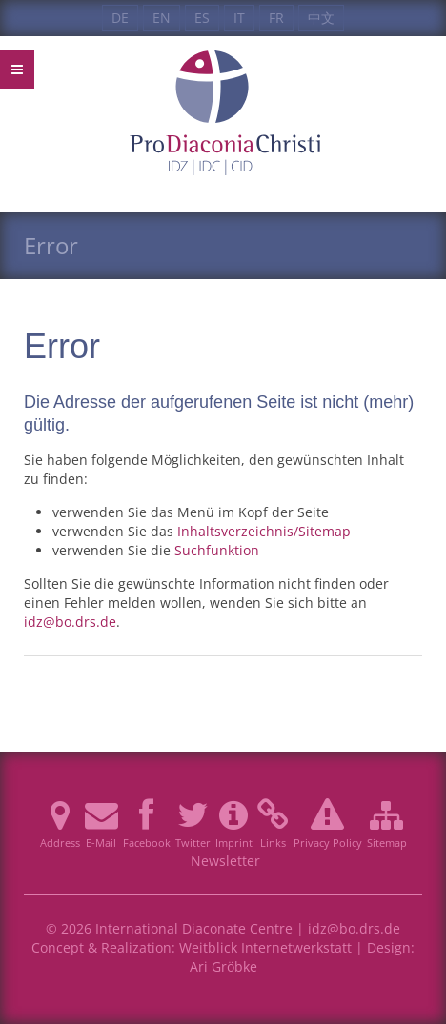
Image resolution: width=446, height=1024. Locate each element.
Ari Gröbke (223, 966)
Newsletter (225, 861)
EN (161, 18)
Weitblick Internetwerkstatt (265, 947)
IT (239, 18)
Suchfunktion (216, 550)
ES (202, 18)
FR (276, 18)
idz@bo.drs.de (70, 621)
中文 (321, 18)
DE (120, 18)
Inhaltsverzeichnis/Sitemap (264, 531)
